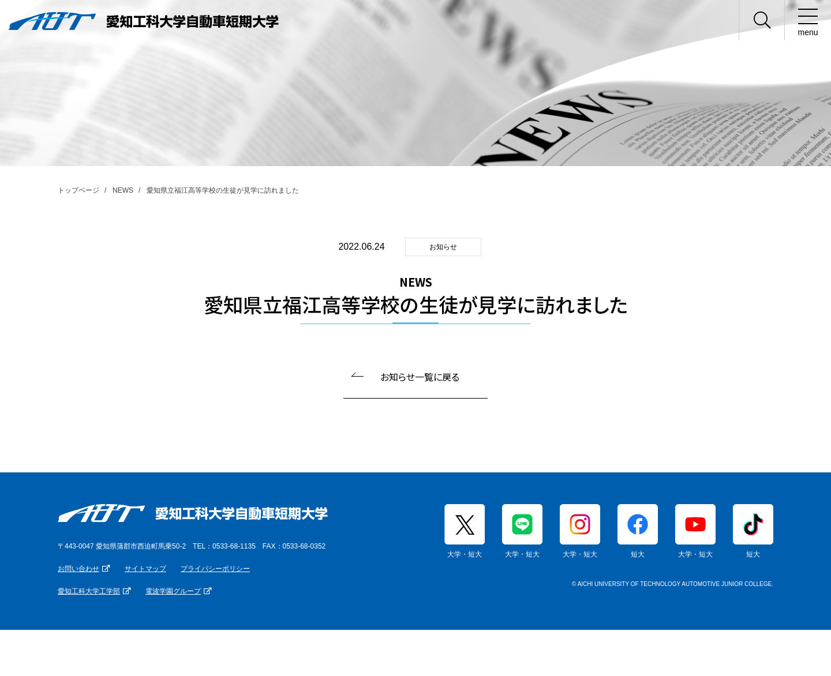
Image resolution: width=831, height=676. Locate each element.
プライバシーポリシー (215, 569)
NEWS (123, 190)
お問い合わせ (78, 569)
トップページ (78, 190)
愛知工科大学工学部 (89, 591)
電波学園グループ (173, 591)
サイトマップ (145, 569)
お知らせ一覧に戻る (419, 377)
